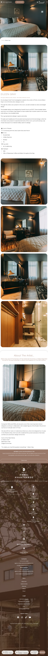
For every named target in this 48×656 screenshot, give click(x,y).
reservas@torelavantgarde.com (24, 573)
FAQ (24, 606)
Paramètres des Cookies (24, 604)
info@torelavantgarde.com (24, 565)
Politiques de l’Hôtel (24, 608)
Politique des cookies (24, 601)
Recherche (42, 652)
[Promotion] (35, 653)
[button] (39, 88)
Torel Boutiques (4, 481)
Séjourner (24, 581)
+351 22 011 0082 (24, 561)
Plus (24, 591)
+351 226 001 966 (24, 569)
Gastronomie (24, 584)
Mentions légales (24, 599)
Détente (24, 586)
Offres (24, 588)
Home (2, 40)
